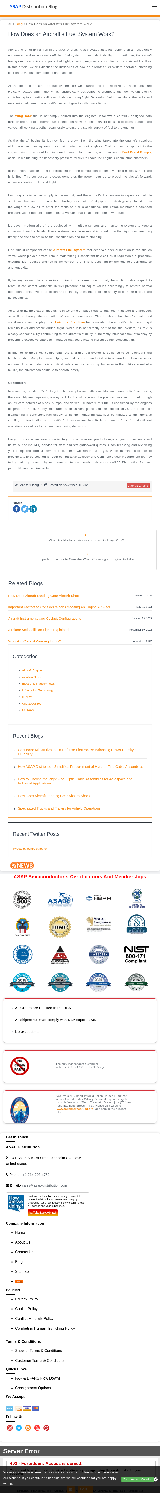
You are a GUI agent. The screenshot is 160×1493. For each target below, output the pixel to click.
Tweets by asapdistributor (30, 848)
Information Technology (37, 690)
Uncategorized (32, 703)
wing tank (23, 116)
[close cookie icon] (156, 1479)
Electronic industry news (38, 683)
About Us (22, 1242)
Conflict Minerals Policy (34, 1319)
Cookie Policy (26, 1309)
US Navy (28, 710)
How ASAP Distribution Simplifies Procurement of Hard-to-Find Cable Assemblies (80, 766)
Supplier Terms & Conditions (38, 1351)
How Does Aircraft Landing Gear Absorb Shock (44, 596)
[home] (10, 24)
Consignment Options (33, 1388)
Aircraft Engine (32, 670)
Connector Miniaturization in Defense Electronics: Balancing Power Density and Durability (79, 752)
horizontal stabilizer (69, 322)
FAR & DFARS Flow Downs (38, 1378)
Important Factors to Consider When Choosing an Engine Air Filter (59, 607)
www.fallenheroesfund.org (75, 1108)
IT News (27, 697)
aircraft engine (138, 485)
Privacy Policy (26, 1299)
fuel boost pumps (136, 152)
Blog (19, 24)
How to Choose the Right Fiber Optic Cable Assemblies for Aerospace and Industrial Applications (75, 781)
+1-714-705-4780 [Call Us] (36, 1174)
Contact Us (24, 1252)
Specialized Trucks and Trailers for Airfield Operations (59, 808)
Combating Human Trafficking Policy (45, 1328)
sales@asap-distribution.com (44, 1185)
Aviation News (31, 677)
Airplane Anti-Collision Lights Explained (38, 630)
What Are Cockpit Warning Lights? (34, 641)
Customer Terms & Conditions (39, 1361)
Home (20, 1232)
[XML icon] (19, 1281)
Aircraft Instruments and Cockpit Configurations (44, 618)
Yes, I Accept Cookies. (138, 1479)
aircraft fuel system (69, 250)
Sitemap (22, 1271)
